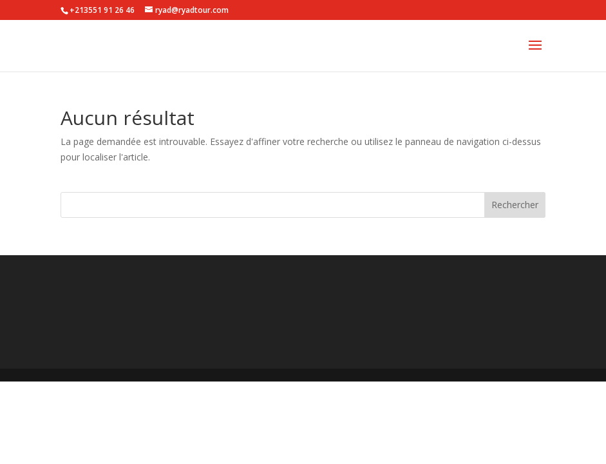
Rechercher (514, 204)
